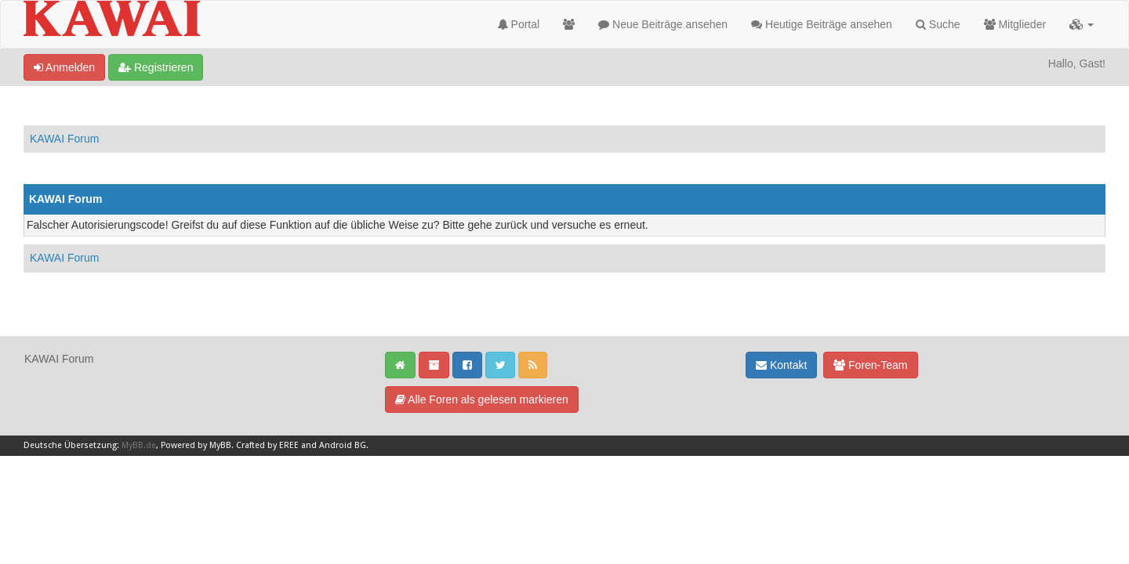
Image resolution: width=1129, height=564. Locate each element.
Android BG (342, 445)
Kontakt (781, 365)
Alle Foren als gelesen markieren (481, 399)
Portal (518, 24)
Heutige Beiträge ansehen (821, 24)
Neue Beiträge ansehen (663, 24)
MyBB (220, 445)
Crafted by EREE (267, 445)
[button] (1081, 24)
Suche (938, 24)
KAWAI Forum (64, 138)
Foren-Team (870, 365)
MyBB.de (139, 445)
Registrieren (155, 67)
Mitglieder (1015, 24)
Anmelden (64, 67)
